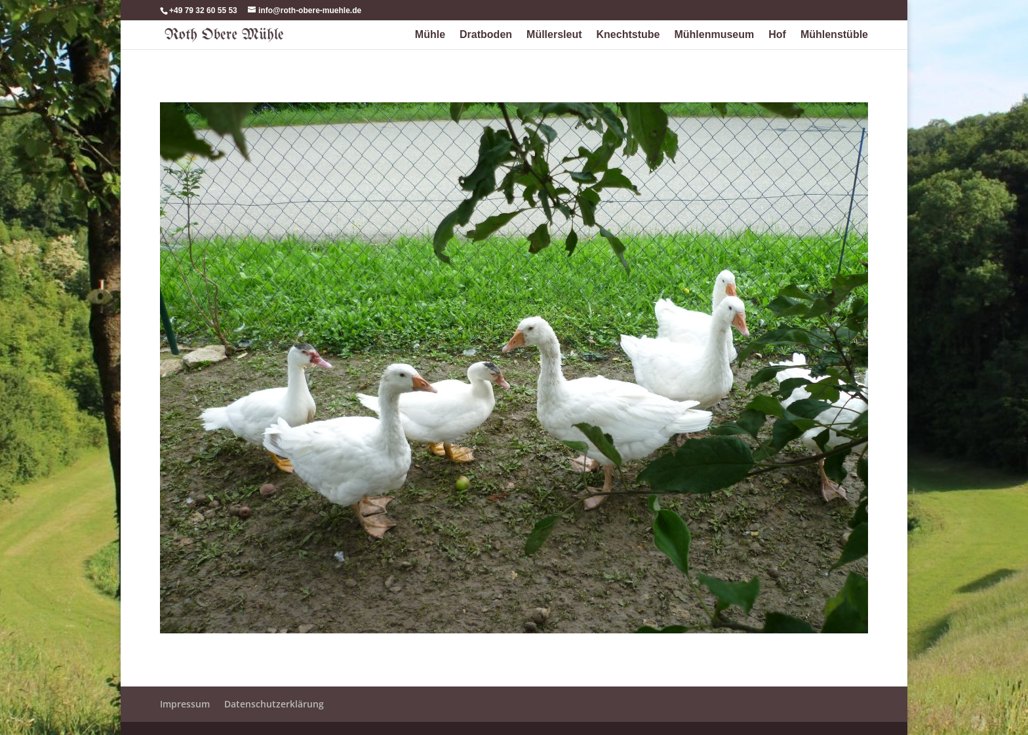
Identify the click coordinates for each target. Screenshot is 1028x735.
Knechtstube (628, 35)
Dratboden (486, 35)
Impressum (185, 704)
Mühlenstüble (834, 35)
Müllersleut (554, 35)
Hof (777, 35)
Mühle (430, 35)
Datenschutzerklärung (274, 704)
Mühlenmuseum (714, 35)
